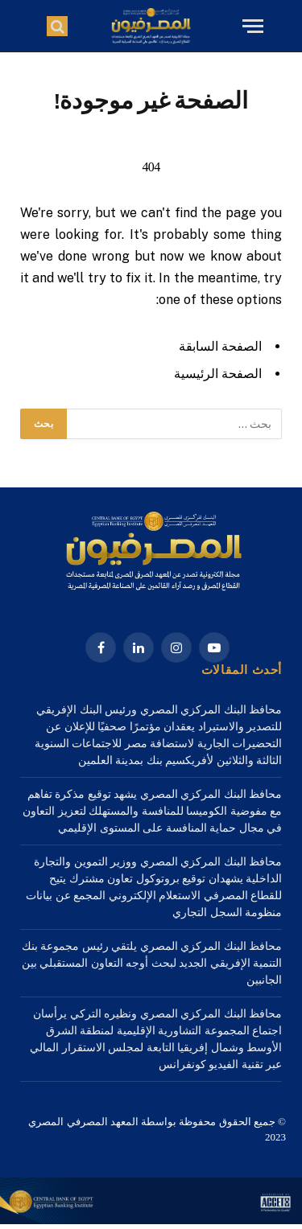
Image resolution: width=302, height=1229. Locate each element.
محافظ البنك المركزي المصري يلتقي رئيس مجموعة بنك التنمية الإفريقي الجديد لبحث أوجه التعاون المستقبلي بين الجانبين (152, 963)
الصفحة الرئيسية (218, 373)
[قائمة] (250, 26)
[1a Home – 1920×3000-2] (151, 1221)
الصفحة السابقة (220, 346)
